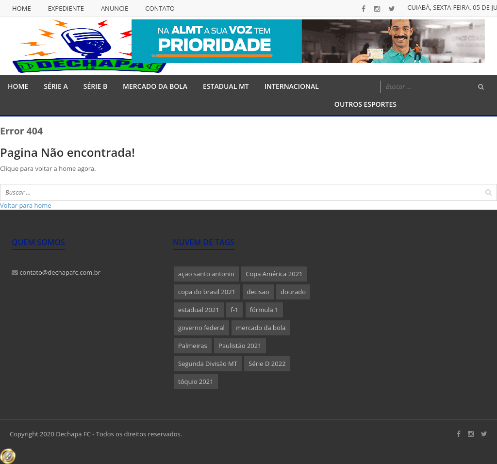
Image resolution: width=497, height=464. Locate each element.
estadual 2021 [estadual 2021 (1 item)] (198, 309)
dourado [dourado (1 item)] (293, 291)
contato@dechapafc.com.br (56, 272)
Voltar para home (25, 205)
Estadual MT (226, 86)
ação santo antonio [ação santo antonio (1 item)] (206, 273)
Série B (95, 86)
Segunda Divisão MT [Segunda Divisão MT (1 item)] (207, 363)
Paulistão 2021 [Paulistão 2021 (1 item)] (240, 345)
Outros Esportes (365, 104)
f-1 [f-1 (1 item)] (234, 309)
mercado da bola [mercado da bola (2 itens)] (260, 327)
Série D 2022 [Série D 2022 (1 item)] (266, 363)
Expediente (66, 8)
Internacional (292, 86)
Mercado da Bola (155, 86)
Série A (55, 86)
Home (21, 8)
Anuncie (114, 8)
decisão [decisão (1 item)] (258, 291)
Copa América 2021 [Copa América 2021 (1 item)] (274, 273)
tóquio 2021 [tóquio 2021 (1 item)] (196, 381)
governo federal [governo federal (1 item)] (201, 327)
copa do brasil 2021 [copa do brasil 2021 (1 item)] (206, 291)
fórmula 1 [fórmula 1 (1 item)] (264, 309)
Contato (160, 8)
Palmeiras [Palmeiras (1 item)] (192, 345)
